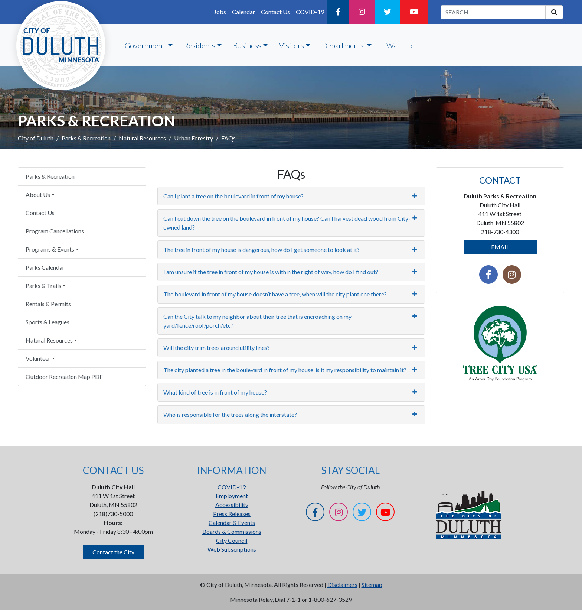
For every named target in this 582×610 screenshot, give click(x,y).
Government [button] (145, 45)
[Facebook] (338, 12)
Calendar (243, 11)
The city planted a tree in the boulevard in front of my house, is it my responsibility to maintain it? (284, 369)
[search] (554, 12)
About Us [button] (38, 194)
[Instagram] (362, 12)
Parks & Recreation (86, 138)
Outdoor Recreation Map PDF (64, 376)
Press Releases (232, 513)
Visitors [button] (291, 45)
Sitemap (372, 584)
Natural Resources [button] (49, 340)
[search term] (493, 12)
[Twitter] (387, 12)
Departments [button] (343, 45)
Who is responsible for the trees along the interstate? (230, 414)
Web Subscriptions (231, 549)
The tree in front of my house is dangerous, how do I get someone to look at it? (261, 249)
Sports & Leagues (47, 321)
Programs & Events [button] (50, 249)
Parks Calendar (45, 267)
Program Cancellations (55, 230)
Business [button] (247, 45)
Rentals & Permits (48, 303)
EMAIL (500, 246)
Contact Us (275, 11)
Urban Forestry (193, 138)
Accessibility (231, 504)
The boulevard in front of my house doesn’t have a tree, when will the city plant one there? (275, 294)
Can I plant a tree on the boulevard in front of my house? (233, 195)
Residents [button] (199, 45)
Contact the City (113, 551)
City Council (231, 540)
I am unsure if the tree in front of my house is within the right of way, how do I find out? (270, 271)
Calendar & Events (232, 522)
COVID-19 (310, 11)
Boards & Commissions (231, 531)
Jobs (220, 11)
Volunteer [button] (38, 358)
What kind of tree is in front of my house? (215, 392)
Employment (232, 495)
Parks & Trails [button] (43, 285)
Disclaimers (342, 584)
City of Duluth (35, 138)
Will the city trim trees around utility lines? (216, 347)
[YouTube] (414, 12)
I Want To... (400, 45)
